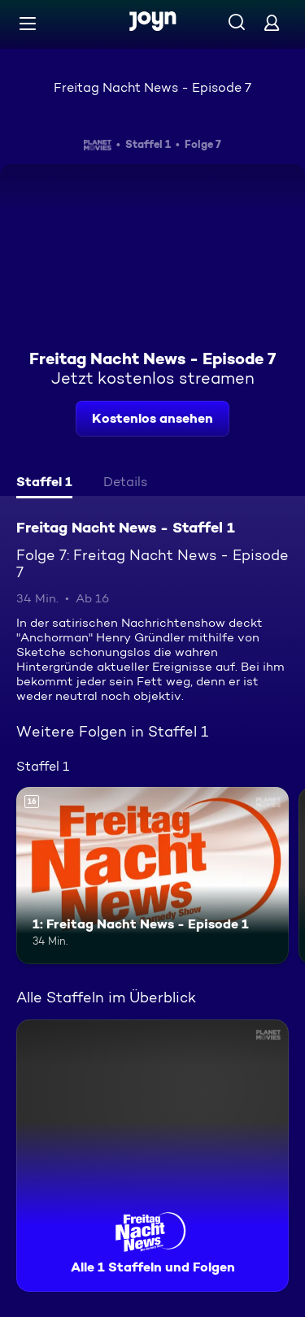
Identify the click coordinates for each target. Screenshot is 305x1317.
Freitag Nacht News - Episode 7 (152, 87)
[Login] (271, 22)
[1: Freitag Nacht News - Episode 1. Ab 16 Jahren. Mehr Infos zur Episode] (152, 875)
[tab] (44, 483)
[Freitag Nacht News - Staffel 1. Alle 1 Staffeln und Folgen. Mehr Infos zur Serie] (152, 1155)
